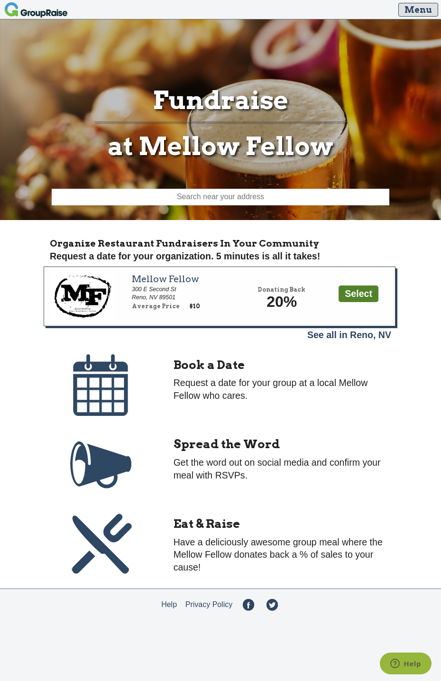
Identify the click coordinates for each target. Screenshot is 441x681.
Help (169, 604)
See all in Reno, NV (349, 335)
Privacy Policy (209, 604)
